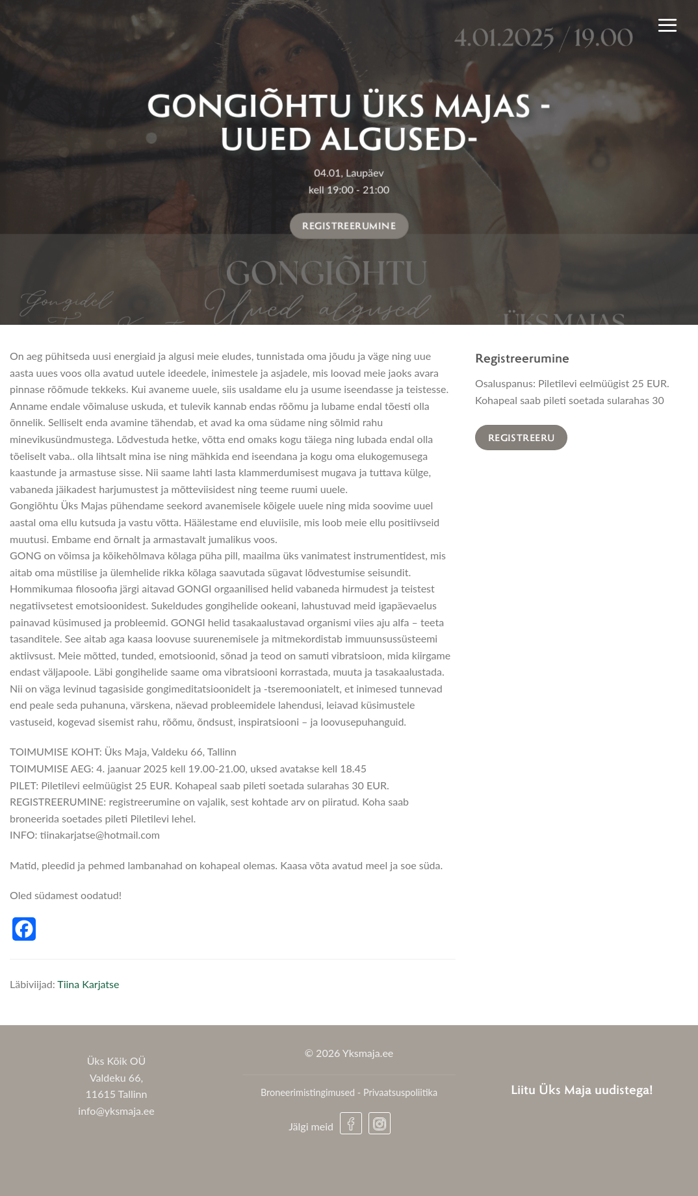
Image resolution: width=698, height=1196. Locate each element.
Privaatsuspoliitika (400, 1092)
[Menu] (667, 25)
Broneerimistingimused (308, 1092)
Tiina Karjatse (88, 984)
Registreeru (521, 437)
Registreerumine (349, 225)
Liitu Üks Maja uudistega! (582, 1089)
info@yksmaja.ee (116, 1110)
